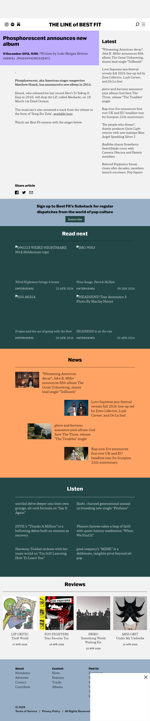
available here (63, 114)
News (9, 58)
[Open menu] (143, 24)
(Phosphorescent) (33, 58)
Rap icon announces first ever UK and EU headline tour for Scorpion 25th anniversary (123, 113)
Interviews (24, 288)
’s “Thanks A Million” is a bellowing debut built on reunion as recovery (42, 531)
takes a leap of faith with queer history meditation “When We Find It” (105, 531)
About (19, 668)
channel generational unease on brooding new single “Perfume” (103, 506)
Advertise (21, 678)
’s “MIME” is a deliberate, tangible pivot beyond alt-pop (104, 553)
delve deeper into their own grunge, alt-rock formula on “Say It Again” (42, 508)
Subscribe (75, 219)
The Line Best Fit (75, 24)
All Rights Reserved (77, 711)
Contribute (22, 687)
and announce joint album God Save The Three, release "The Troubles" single (122, 95)
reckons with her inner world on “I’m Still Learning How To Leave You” (41, 553)
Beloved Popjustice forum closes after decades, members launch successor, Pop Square (123, 168)
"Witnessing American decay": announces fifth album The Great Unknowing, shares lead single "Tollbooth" (123, 56)
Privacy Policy (51, 711)
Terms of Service (26, 711)
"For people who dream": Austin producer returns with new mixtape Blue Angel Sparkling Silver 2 (123, 131)
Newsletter (22, 673)
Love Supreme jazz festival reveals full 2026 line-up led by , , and (123, 75)
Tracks (56, 683)
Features (58, 678)
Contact (20, 683)
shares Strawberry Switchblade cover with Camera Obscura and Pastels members (122, 151)
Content (57, 668)
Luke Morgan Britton (72, 54)
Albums (57, 687)
